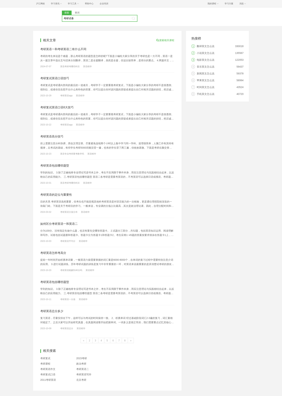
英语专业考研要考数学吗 (72, 154)
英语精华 (87, 66)
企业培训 (104, 3)
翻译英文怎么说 (205, 46)
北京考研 (81, 379)
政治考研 (81, 363)
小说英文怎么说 (205, 53)
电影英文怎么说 (205, 59)
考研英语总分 (66, 328)
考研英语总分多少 (51, 311)
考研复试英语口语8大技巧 (57, 107)
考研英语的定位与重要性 (56, 194)
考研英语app (66, 95)
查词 (77, 12)
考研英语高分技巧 (51, 136)
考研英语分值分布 (69, 212)
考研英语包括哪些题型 (54, 165)
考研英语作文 (47, 369)
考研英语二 (82, 369)
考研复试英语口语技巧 (54, 78)
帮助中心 (89, 3)
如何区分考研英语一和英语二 (59, 223)
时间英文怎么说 (205, 87)
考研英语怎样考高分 (53, 252)
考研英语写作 (83, 374)
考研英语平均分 (67, 241)
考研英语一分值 (67, 299)
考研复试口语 (47, 374)
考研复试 (45, 358)
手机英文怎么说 (205, 94)
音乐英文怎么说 (205, 66)
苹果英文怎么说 (205, 80)
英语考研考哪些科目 (70, 66)
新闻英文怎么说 (205, 73)
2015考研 (81, 358)
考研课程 (45, 363)
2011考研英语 (48, 379)
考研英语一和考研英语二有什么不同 (63, 49)
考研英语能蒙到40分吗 (71, 270)
